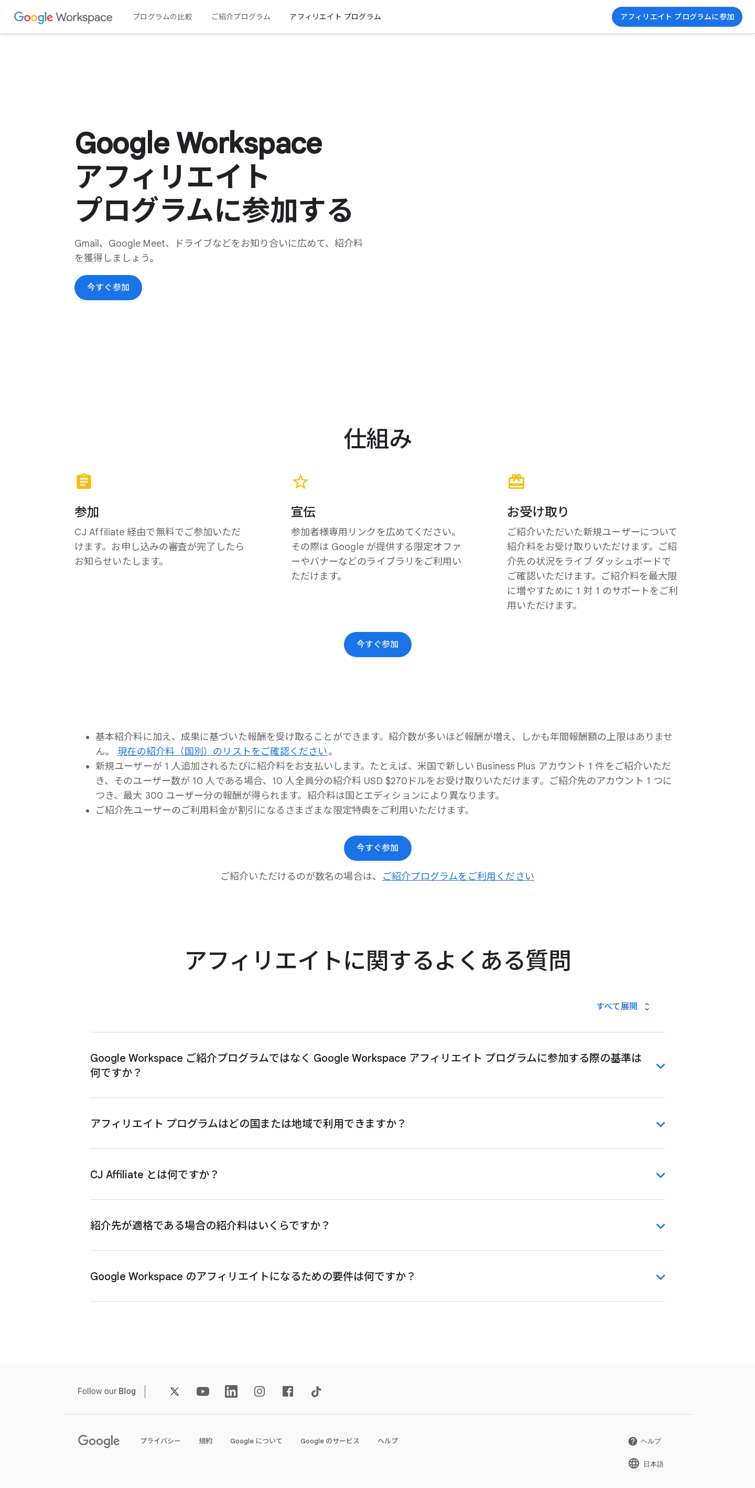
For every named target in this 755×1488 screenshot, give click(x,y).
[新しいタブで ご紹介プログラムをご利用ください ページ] (458, 876)
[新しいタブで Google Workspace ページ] (64, 17)
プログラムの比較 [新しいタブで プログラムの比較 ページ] (162, 17)
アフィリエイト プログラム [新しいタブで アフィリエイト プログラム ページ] (335, 17)
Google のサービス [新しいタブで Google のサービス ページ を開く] (330, 1441)
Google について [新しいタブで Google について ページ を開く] (256, 1441)
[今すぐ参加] (677, 17)
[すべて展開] (624, 1006)
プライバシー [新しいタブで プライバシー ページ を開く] (160, 1441)
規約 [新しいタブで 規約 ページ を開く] (205, 1441)
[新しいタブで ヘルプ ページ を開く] (644, 1441)
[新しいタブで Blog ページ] (127, 1391)
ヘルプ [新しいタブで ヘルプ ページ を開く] (388, 1441)
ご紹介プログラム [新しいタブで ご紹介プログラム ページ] (241, 17)
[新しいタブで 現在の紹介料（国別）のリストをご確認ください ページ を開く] (222, 751)
